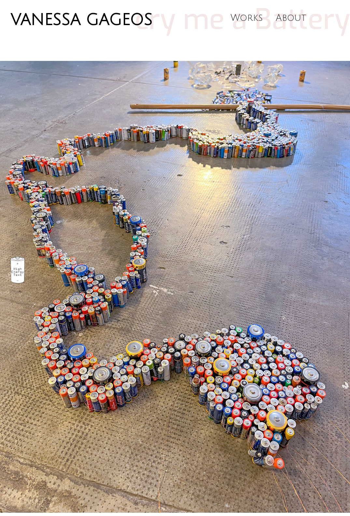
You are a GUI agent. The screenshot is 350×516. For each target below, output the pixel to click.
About (291, 18)
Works (247, 18)
